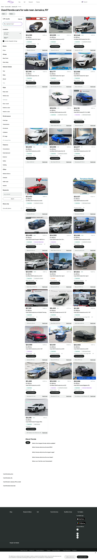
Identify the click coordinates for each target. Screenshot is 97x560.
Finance (38, 2)
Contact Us (31, 550)
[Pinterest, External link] (78, 538)
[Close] (95, 552)
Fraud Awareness (66, 550)
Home (2, 6)
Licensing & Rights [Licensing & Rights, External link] (56, 550)
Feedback (74, 550)
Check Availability (31, 46)
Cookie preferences (70, 557)
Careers (48, 550)
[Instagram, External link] (78, 536)
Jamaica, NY (14, 6)
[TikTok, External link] (78, 530)
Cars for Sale (8, 6)
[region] (48, 555)
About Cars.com (23, 550)
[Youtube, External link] (78, 534)
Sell (24, 2)
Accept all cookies (82, 557)
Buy (19, 2)
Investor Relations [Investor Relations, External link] (40, 550)
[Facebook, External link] (78, 532)
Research (31, 2)
